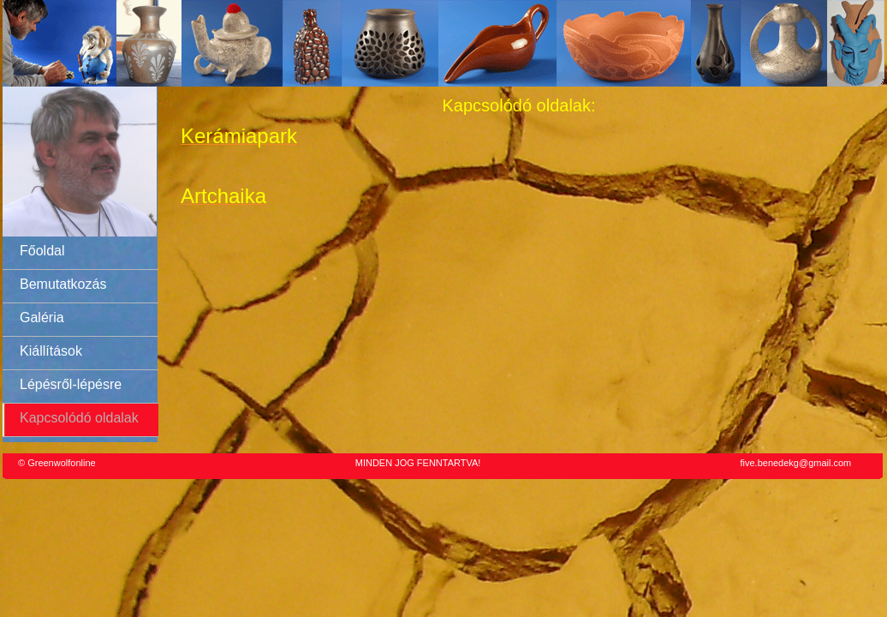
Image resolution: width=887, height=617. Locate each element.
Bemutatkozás (63, 284)
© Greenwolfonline (57, 463)
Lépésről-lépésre (71, 384)
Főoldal (42, 250)
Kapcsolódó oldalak (79, 417)
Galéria (42, 317)
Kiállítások (51, 351)
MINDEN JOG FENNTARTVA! (418, 463)
